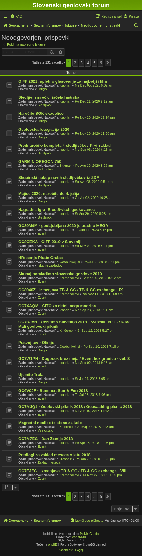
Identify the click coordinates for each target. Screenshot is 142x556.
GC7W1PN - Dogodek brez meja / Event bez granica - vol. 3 (74, 358)
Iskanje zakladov (50, 265)
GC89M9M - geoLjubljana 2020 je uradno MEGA (63, 225)
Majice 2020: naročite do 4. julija (48, 193)
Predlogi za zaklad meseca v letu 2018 (54, 454)
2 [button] (75, 62)
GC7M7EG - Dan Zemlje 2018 (45, 438)
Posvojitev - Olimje (36, 342)
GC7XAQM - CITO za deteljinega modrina (57, 306)
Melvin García (89, 533)
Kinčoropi (67, 330)
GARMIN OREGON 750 (39, 161)
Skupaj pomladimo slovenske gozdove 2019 (60, 273)
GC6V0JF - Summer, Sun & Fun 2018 (53, 390)
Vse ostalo (45, 430)
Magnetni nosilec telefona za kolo (50, 422)
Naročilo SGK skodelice (41, 113)
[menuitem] (16, 16)
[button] (108, 62)
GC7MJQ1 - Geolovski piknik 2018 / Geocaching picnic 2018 (75, 406)
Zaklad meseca (49, 462)
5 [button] (94, 62)
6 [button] (101, 62)
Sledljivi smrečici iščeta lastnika (48, 97)
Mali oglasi (46, 169)
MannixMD (78, 537)
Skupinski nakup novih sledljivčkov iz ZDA (58, 177)
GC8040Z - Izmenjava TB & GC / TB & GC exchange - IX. (71, 290)
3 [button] (82, 62)
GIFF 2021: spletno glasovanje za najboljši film (62, 81)
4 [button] (88, 62)
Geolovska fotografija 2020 (43, 129)
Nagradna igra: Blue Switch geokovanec (56, 209)
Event (42, 233)
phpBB (52, 544)
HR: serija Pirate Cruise (40, 257)
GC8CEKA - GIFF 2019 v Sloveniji (49, 241)
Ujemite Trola (30, 374)
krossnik (66, 459)
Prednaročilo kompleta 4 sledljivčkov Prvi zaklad (64, 145)
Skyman (66, 165)
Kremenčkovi (69, 278)
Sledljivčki (45, 105)
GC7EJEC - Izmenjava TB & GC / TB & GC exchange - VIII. (72, 471)
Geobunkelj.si (70, 262)
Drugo (42, 89)
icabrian (65, 85)
